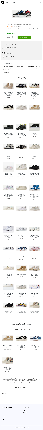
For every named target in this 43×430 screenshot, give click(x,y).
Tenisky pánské (28, 324)
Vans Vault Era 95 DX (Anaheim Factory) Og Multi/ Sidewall (21, 312)
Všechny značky (26, 407)
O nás (3, 419)
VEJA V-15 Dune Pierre (21, 274)
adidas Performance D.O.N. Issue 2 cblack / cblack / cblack (8, 134)
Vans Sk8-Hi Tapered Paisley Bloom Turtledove (34, 312)
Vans (34, 28)
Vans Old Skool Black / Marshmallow (21, 154)
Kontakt (3, 421)
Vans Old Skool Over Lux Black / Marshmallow (8, 115)
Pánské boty (23, 324)
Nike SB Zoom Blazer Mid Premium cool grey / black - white (21, 134)
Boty (20, 324)
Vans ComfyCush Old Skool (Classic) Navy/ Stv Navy (21, 256)
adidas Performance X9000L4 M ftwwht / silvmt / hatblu (34, 236)
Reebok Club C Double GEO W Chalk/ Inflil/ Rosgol (21, 115)
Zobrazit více (6, 72)
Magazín (24, 410)
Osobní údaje (4, 416)
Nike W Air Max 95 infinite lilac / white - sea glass (8, 195)
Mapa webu (25, 412)
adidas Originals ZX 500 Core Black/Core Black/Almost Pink (21, 93)
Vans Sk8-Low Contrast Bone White (21, 195)
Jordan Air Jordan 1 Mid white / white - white (8, 236)
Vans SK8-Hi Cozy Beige (7, 345)
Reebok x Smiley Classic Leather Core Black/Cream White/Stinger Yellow (34, 94)
